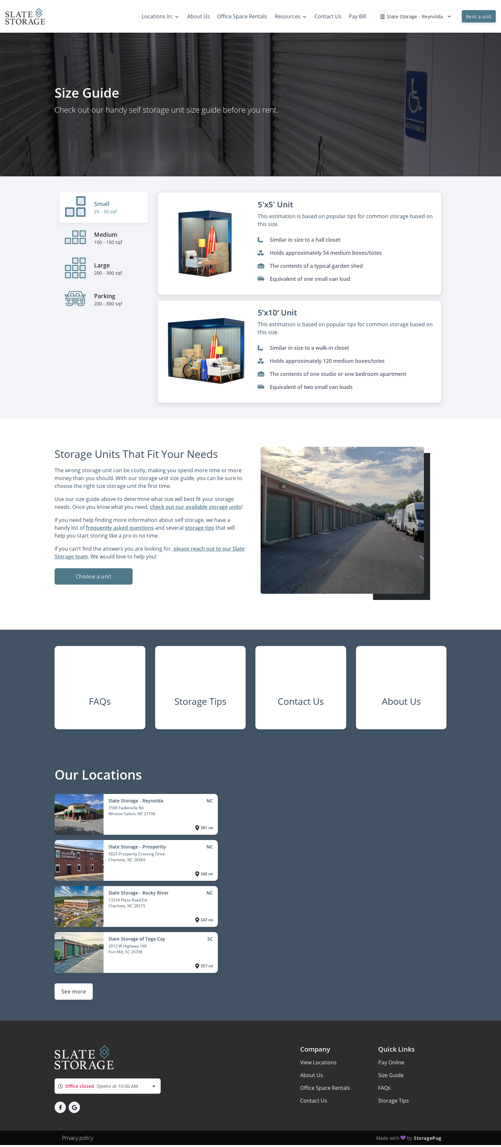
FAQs (384, 1093)
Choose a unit (93, 576)
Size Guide (391, 1080)
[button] (60, 1113)
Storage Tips (393, 1106)
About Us (311, 1080)
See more (73, 997)
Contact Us (313, 1106)
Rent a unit (479, 16)
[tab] (103, 207)
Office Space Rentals (325, 1093)
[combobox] (108, 1091)
